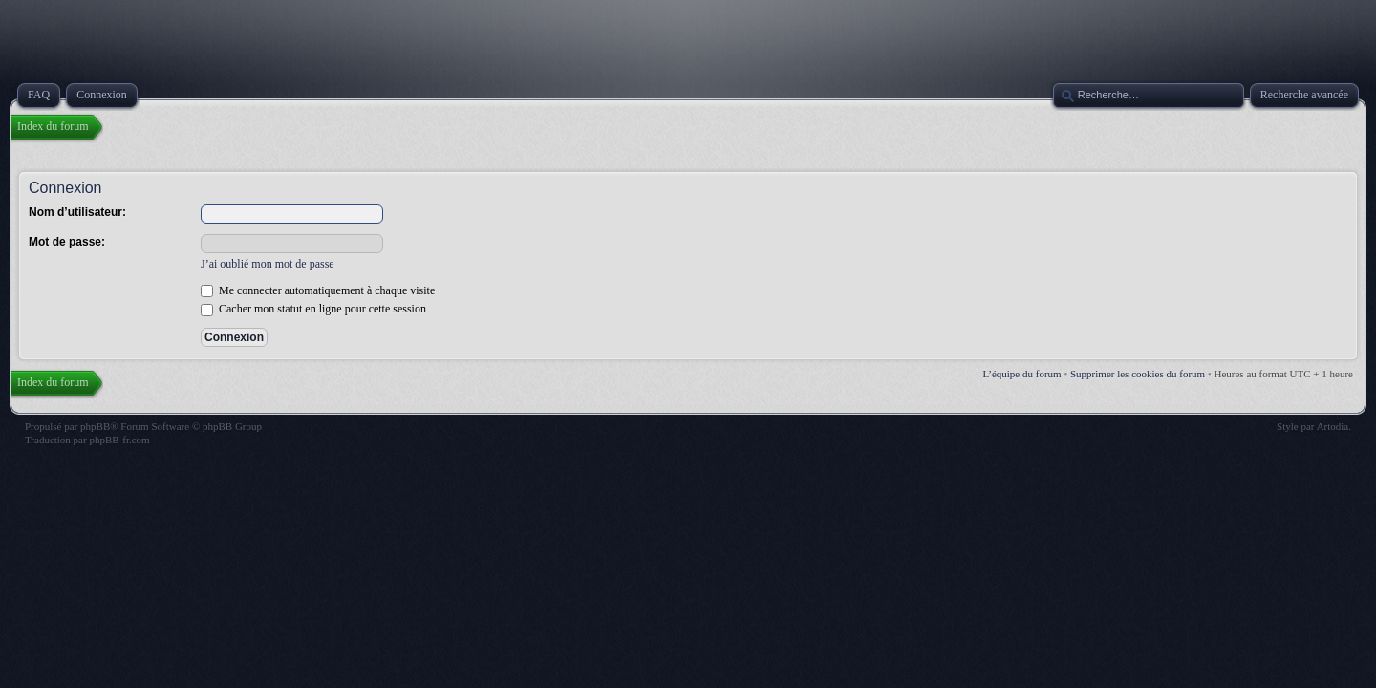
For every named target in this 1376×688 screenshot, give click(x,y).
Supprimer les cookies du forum (1137, 373)
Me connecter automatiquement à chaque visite (318, 290)
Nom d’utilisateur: (77, 212)
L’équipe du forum (1022, 373)
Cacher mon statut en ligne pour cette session (313, 308)
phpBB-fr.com (119, 439)
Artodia (1333, 426)
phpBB (95, 426)
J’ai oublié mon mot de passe (267, 263)
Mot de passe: (67, 241)
